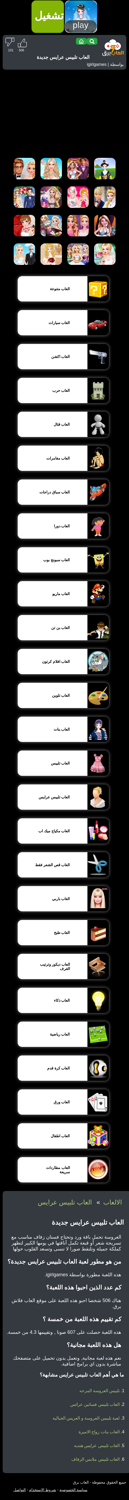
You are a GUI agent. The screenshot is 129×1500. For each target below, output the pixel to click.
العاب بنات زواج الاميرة (99, 1432)
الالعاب (112, 1202)
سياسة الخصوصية (73, 1490)
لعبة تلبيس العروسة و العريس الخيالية (86, 1418)
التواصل (19, 1490)
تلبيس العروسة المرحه (99, 1390)
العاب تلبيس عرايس (65, 1202)
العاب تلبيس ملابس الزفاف (95, 1459)
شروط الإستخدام (42, 1490)
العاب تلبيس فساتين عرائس (95, 1404)
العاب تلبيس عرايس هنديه (97, 1445)
